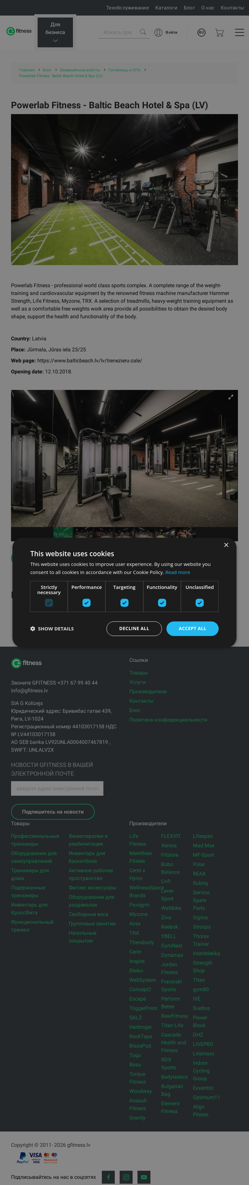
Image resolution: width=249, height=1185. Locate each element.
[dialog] (124, 592)
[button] (52, 628)
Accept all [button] (192, 628)
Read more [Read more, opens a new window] (177, 572)
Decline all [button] (134, 628)
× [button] (226, 545)
